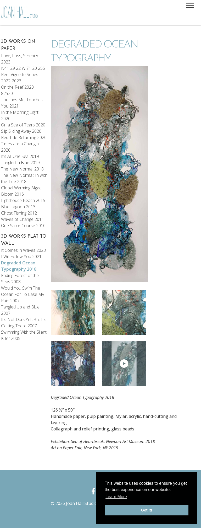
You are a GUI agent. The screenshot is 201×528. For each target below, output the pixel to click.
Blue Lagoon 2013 (18, 207)
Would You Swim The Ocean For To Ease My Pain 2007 (22, 294)
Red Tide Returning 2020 (24, 137)
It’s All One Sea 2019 (20, 156)
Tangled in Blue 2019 (20, 163)
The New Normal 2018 (22, 169)
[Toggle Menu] (190, 5)
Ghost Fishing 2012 (19, 213)
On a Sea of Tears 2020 (23, 125)
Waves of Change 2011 (22, 219)
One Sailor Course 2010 (23, 225)
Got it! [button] (146, 510)
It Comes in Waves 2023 (23, 250)
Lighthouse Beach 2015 (23, 200)
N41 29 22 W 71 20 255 (23, 68)
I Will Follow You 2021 (21, 256)
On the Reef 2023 (17, 87)
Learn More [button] (116, 496)
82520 (7, 93)
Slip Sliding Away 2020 (21, 131)
